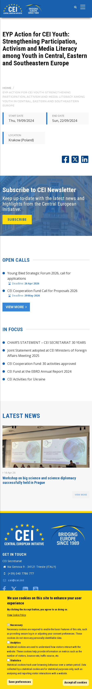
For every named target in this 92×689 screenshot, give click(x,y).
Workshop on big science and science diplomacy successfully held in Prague (39, 480)
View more (15, 307)
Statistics (15, 660)
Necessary (16, 625)
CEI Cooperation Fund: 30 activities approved (41, 363)
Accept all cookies (75, 682)
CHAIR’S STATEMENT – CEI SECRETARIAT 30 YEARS (46, 342)
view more (81, 494)
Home (6, 87)
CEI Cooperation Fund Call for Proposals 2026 (42, 290)
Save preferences (20, 681)
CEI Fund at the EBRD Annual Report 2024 (39, 371)
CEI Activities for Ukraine (26, 379)
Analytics (15, 642)
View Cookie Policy (16, 615)
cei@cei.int (13, 580)
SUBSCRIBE (17, 219)
